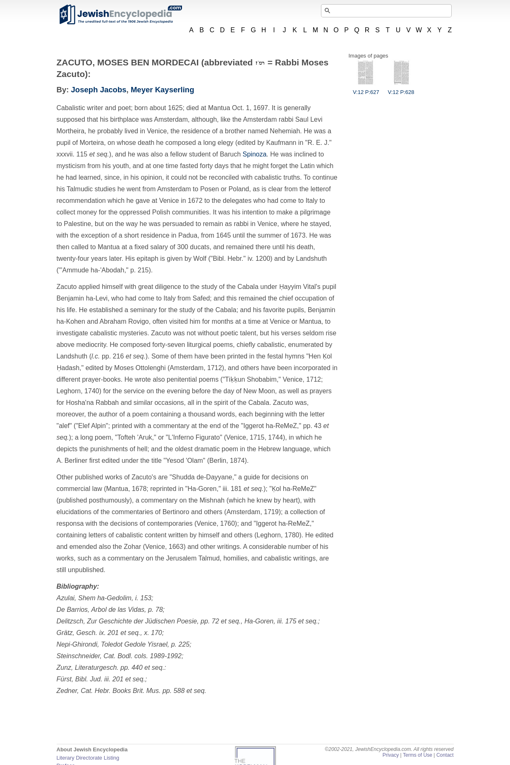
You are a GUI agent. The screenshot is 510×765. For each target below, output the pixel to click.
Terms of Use (417, 755)
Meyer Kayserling (162, 89)
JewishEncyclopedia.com (120, 14)
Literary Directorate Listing (88, 758)
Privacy (391, 755)
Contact (445, 755)
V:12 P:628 (401, 89)
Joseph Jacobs (99, 89)
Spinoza (255, 154)
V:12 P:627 (366, 89)
